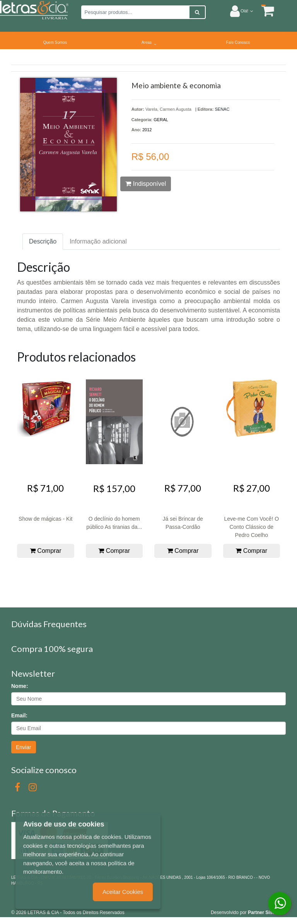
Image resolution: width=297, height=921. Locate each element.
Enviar (23, 747)
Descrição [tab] (42, 241)
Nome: (19, 686)
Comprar (45, 550)
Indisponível (145, 183)
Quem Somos (55, 42)
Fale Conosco (238, 42)
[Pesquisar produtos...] (135, 12)
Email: (19, 715)
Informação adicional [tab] (98, 241)
